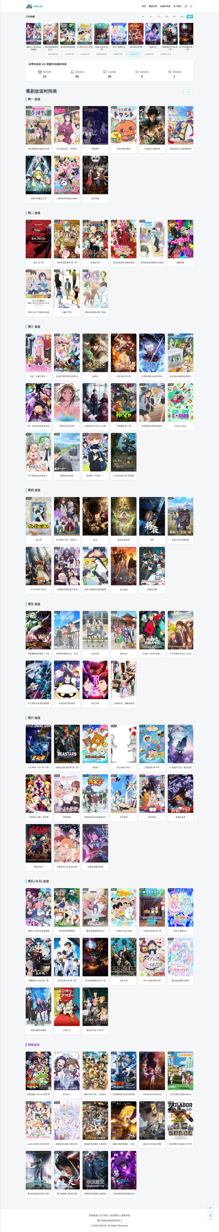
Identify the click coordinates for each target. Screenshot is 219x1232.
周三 (159, 17)
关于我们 (177, 6)
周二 (151, 17)
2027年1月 (85, 54)
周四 (167, 17)
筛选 (188, 92)
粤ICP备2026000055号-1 (109, 1220)
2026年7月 (118, 54)
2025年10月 (166, 54)
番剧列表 (153, 6)
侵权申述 (125, 1215)
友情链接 (93, 1215)
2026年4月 (133, 54)
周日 (190, 17)
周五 (174, 17)
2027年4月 (69, 54)
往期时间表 (165, 6)
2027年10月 (53, 54)
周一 (144, 17)
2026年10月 (101, 54)
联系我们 (114, 1215)
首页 (144, 6)
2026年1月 (149, 54)
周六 (182, 17)
